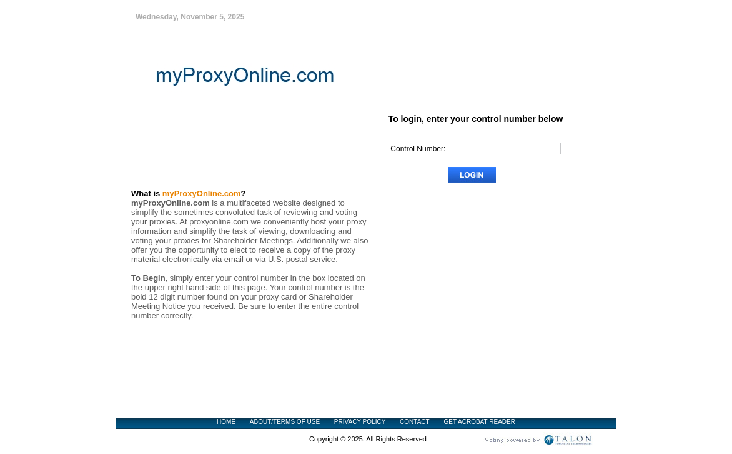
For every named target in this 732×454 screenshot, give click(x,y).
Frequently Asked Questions (512, 314)
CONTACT (415, 421)
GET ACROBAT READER (479, 421)
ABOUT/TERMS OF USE (285, 421)
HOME (226, 421)
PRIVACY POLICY (359, 421)
